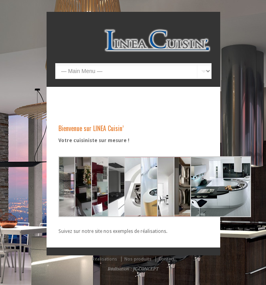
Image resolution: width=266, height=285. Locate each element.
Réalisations (104, 259)
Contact (166, 259)
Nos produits (138, 259)
